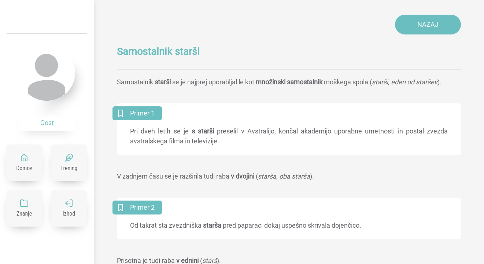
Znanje (24, 213)
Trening (69, 168)
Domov (24, 168)
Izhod (69, 213)
